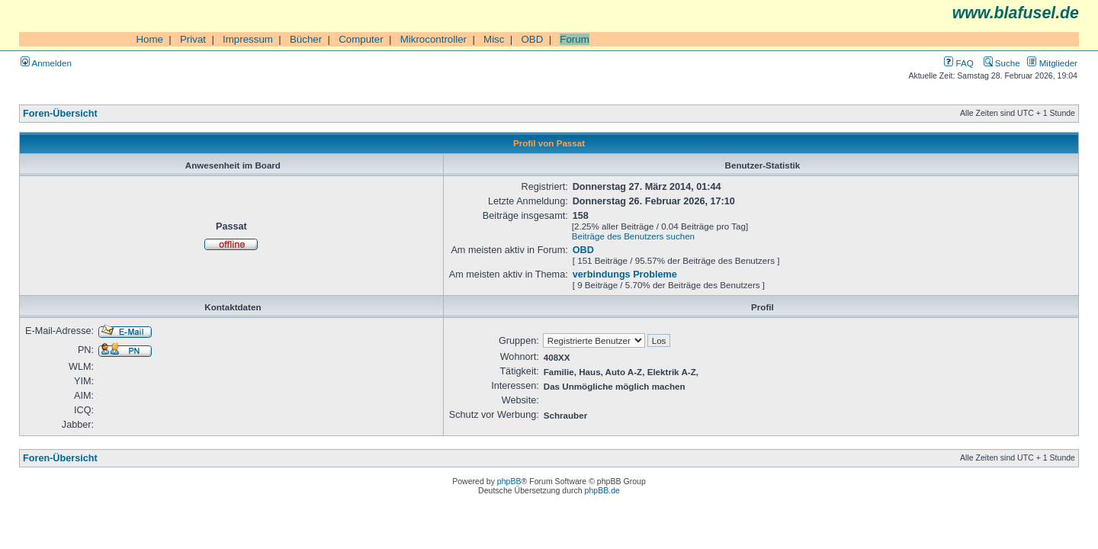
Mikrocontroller (433, 39)
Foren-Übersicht (60, 113)
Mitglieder (1052, 63)
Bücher (306, 39)
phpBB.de (602, 490)
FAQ (958, 63)
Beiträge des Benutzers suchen (633, 236)
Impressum (248, 39)
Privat (193, 39)
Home (149, 39)
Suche (1002, 63)
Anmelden (46, 63)
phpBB (509, 481)
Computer (361, 39)
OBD (532, 39)
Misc (493, 39)
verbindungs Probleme (625, 274)
